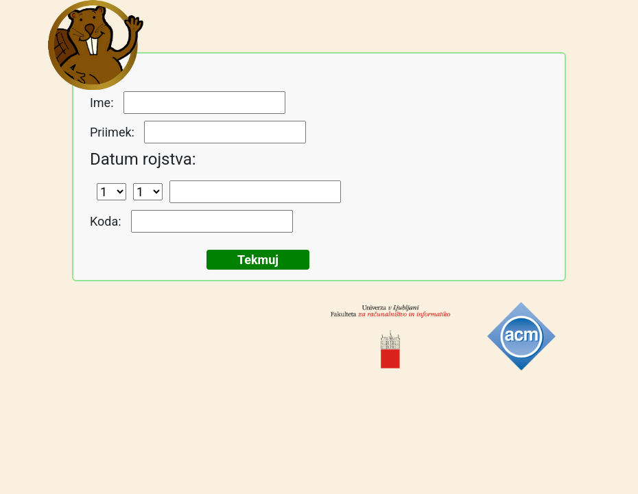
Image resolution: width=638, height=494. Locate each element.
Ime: (102, 102)
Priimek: (112, 132)
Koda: (105, 221)
